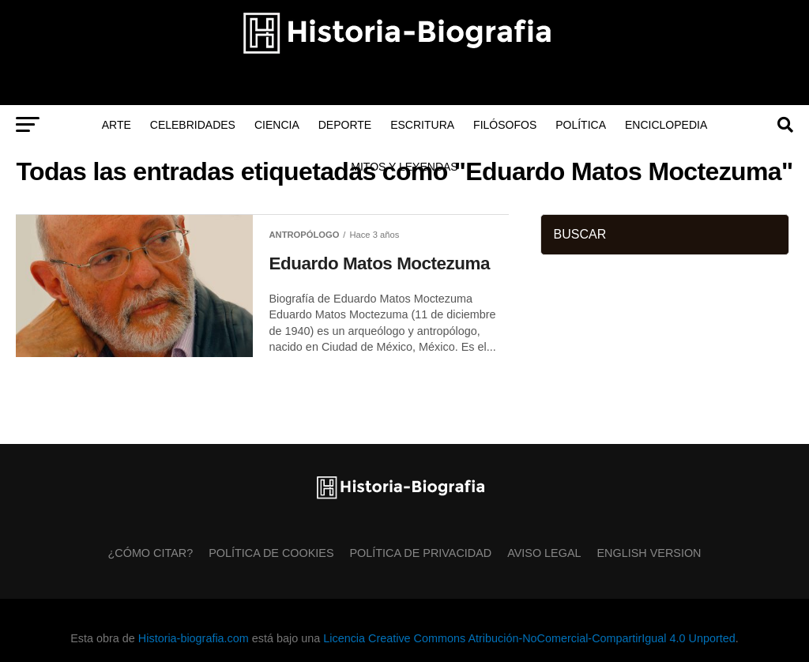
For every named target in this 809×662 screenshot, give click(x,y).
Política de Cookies (271, 553)
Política (580, 124)
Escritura (422, 124)
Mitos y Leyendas (404, 166)
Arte (116, 124)
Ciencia (276, 124)
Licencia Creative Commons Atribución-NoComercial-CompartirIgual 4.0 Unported (529, 638)
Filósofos (504, 124)
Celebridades (192, 124)
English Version (649, 553)
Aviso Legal (544, 553)
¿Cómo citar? (151, 553)
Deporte (344, 124)
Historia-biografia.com (193, 638)
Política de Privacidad (421, 553)
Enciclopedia (666, 124)
